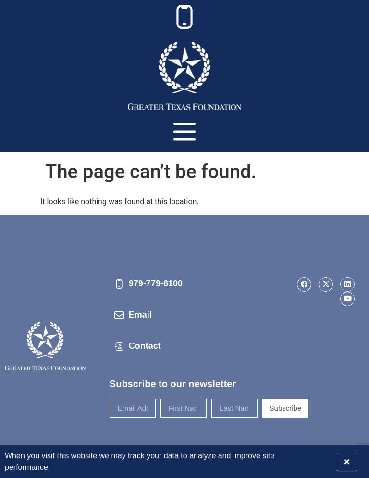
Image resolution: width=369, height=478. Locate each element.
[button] (355, 459)
